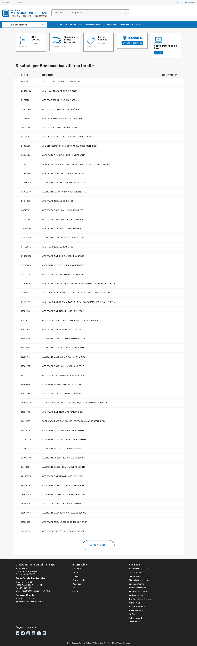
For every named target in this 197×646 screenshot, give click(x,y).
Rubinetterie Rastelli (138, 569)
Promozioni (76, 24)
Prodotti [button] (126, 24)
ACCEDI (158, 53)
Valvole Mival (134, 603)
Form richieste (94, 24)
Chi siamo (6, 2)
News (139, 24)
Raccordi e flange (137, 607)
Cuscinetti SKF (135, 572)
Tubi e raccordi (135, 618)
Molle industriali (136, 595)
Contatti (76, 591)
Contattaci (18, 2)
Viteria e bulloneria (137, 588)
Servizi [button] (62, 24)
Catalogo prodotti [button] (24, 25)
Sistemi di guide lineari (139, 580)
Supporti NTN (135, 576)
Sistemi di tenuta (136, 584)
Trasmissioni (134, 622)
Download (111, 24)
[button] (125, 13)
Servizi (75, 572)
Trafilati (132, 614)
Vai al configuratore (132, 43)
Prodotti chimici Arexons (140, 599)
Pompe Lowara (136, 610)
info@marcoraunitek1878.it (31, 602)
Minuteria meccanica (138, 591)
